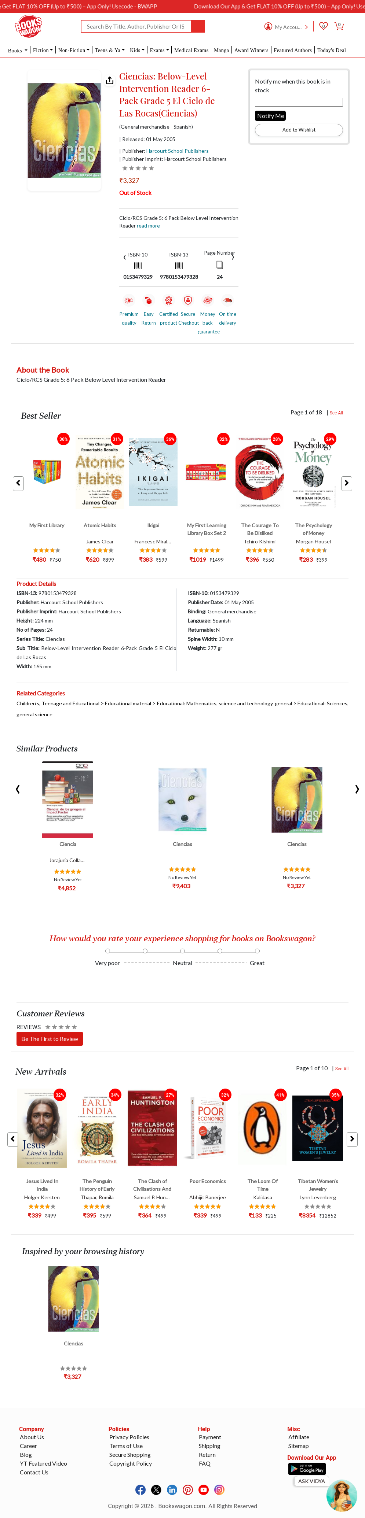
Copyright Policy (130, 1463)
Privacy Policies (129, 1436)
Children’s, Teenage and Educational (58, 703)
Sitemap (298, 1445)
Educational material (128, 703)
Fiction (41, 50)
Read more (148, 225)
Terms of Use (126, 1445)
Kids (135, 50)
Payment (210, 1436)
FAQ (205, 1463)
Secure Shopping (130, 1454)
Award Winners (251, 50)
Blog (26, 1454)
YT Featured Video (43, 1463)
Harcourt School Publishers (177, 151)
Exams (157, 50)
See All (336, 412)
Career (28, 1445)
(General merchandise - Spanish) (156, 127)
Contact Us (34, 1472)
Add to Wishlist (298, 130)
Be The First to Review (49, 1038)
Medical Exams (191, 50)
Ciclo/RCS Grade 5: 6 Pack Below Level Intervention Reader (178, 222)
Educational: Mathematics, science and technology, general (224, 703)
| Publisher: (164, 151)
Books (15, 50)
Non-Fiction (71, 50)
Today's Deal (331, 50)
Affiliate (298, 1436)
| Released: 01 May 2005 (147, 139)
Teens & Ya (107, 50)
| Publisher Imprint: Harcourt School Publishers (173, 159)
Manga (221, 50)
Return (207, 1454)
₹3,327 (129, 180)
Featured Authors (293, 50)
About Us (32, 1436)
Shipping (209, 1445)
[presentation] (124, 256)
